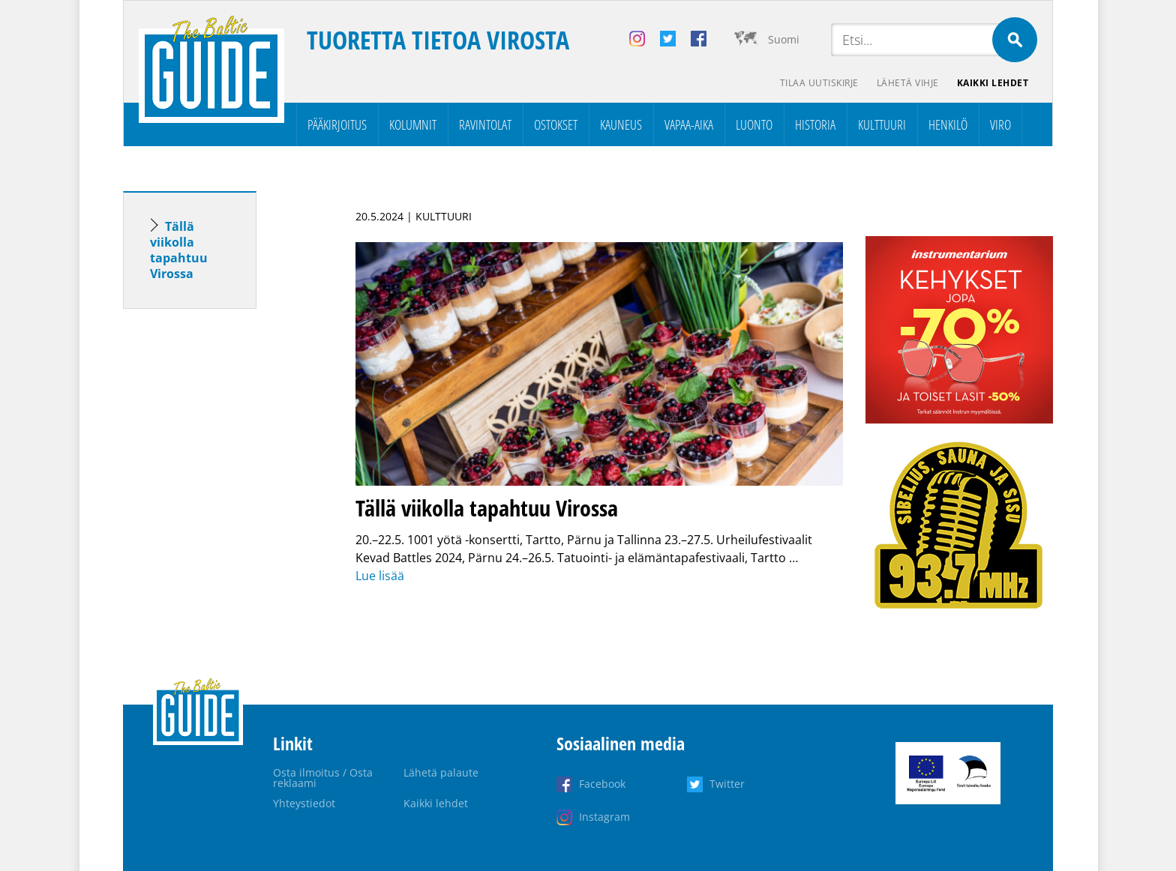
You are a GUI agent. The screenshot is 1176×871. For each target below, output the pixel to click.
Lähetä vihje (908, 82)
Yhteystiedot (304, 803)
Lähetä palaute (441, 772)
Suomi (784, 39)
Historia (815, 124)
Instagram (604, 817)
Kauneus (621, 124)
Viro (1000, 124)
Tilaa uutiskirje (819, 82)
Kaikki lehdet (993, 82)
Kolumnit (412, 124)
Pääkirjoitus (337, 124)
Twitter (727, 784)
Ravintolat (485, 124)
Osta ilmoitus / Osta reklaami (323, 777)
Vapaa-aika (688, 124)
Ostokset (556, 124)
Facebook (602, 784)
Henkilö (948, 124)
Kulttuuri (882, 124)
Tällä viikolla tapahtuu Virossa (179, 250)
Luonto (754, 124)
